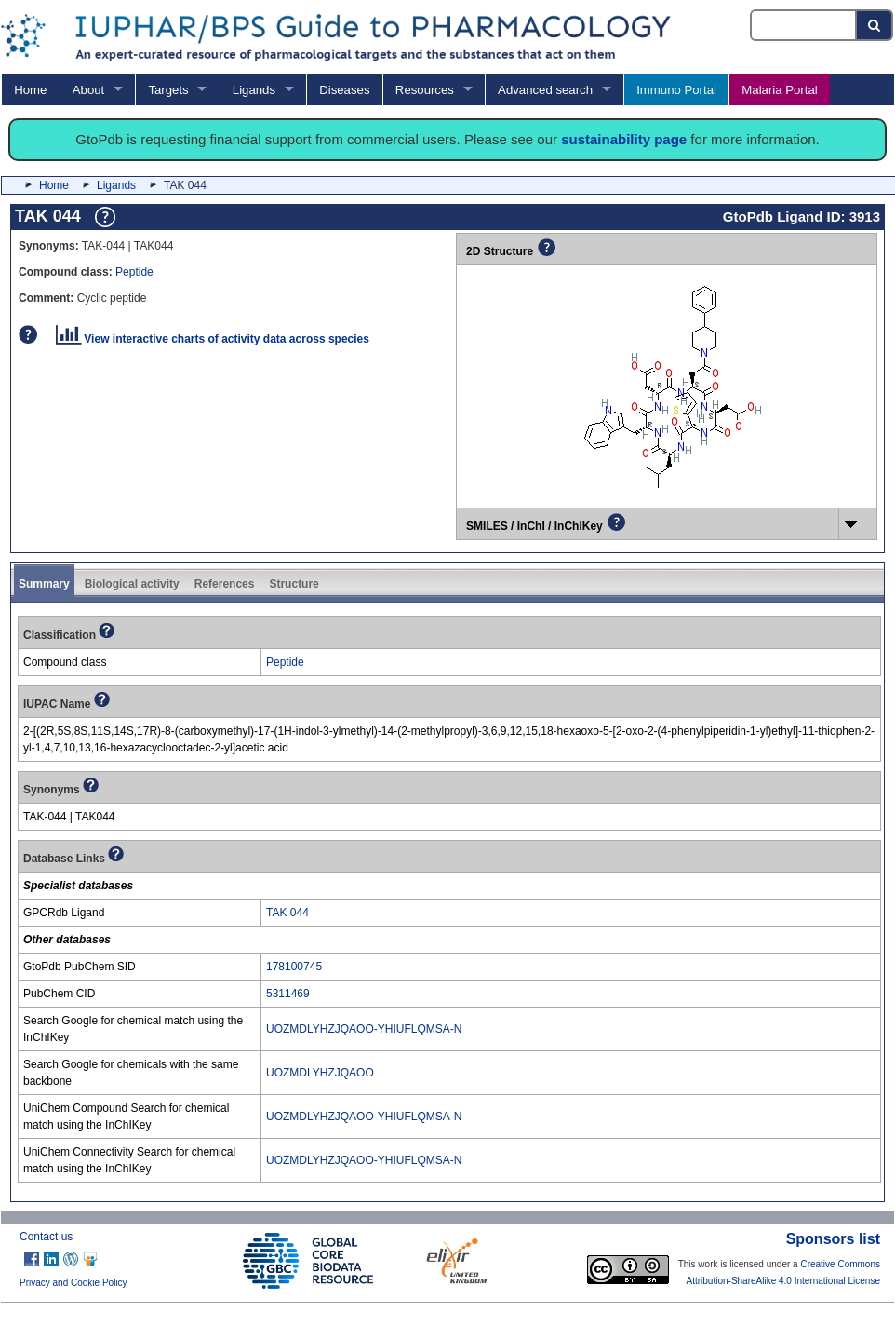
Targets (168, 90)
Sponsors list (833, 1239)
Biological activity (132, 583)
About (88, 90)
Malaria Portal (779, 90)
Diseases (344, 90)
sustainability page (624, 139)
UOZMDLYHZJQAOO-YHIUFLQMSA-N (363, 1028)
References (224, 583)
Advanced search (545, 90)
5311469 (288, 993)
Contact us (46, 1236)
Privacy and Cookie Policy (73, 1283)
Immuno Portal (676, 90)
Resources (424, 90)
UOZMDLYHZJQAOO (320, 1072)
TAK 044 (287, 912)
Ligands (254, 90)
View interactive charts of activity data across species (212, 338)
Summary (44, 583)
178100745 (294, 966)
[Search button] (875, 25)
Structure (293, 583)
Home (30, 90)
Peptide (134, 271)
